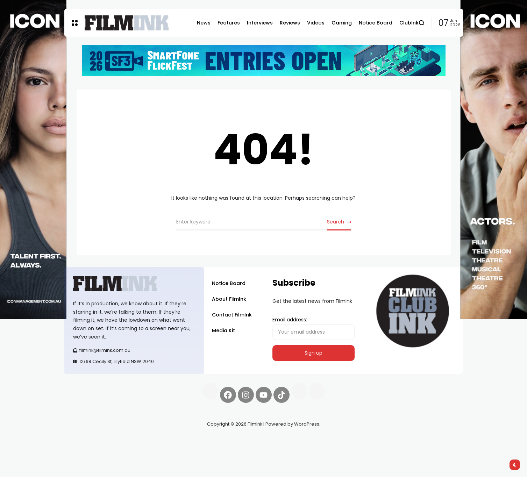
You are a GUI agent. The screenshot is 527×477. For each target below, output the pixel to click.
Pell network (121, 440)
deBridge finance (85, 449)
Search (335, 221)
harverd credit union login (138, 449)
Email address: (313, 328)
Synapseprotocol (85, 440)
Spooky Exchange (158, 440)
